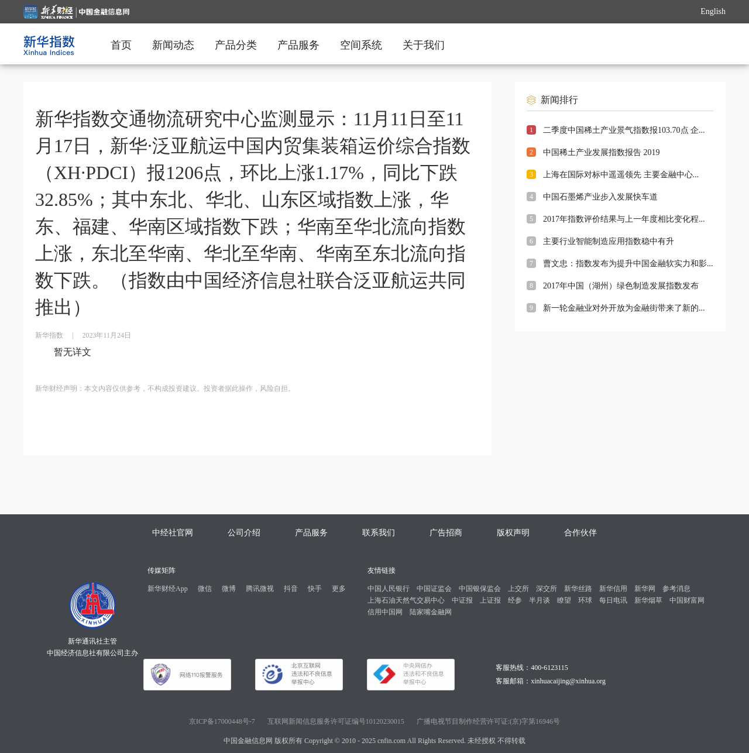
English (713, 11)
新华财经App (167, 588)
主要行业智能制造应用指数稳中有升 (608, 241)
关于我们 (424, 45)
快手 (315, 588)
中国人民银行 (388, 588)
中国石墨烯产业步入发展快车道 (600, 196)
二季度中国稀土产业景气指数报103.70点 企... (624, 130)
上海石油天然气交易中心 (406, 600)
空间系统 (361, 45)
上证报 (490, 600)
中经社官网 (172, 532)
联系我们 (378, 532)
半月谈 (539, 600)
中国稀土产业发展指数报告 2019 (601, 152)
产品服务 (298, 45)
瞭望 (564, 600)
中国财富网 (687, 600)
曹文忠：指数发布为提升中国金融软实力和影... (628, 263)
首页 (121, 45)
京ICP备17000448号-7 (222, 721)
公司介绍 (244, 532)
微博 (229, 588)
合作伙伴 (580, 532)
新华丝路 (578, 588)
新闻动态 (173, 45)
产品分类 (236, 45)
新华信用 (613, 588)
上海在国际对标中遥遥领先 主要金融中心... (621, 174)
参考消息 (676, 588)
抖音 (291, 588)
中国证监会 (434, 588)
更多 (339, 588)
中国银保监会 (480, 588)
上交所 (518, 588)
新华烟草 (648, 600)
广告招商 (446, 532)
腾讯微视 (260, 588)
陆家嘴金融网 (431, 612)
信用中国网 (385, 612)
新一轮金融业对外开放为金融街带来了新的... (624, 308)
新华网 (644, 588)
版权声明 (513, 532)
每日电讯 (613, 600)
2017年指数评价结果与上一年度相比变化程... (624, 219)
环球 (585, 600)
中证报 (462, 600)
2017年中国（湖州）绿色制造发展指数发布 (621, 285)
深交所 (546, 588)
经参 (515, 600)
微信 (205, 588)
